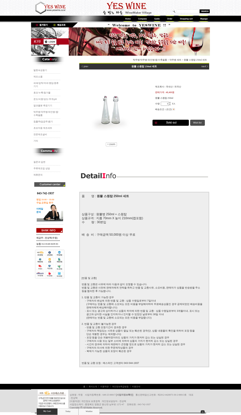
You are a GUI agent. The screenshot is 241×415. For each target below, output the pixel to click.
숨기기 (203, 411)
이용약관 (104, 386)
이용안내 (136, 386)
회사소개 (93, 386)
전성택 (122, 401)
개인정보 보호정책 (90, 401)
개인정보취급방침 (120, 386)
